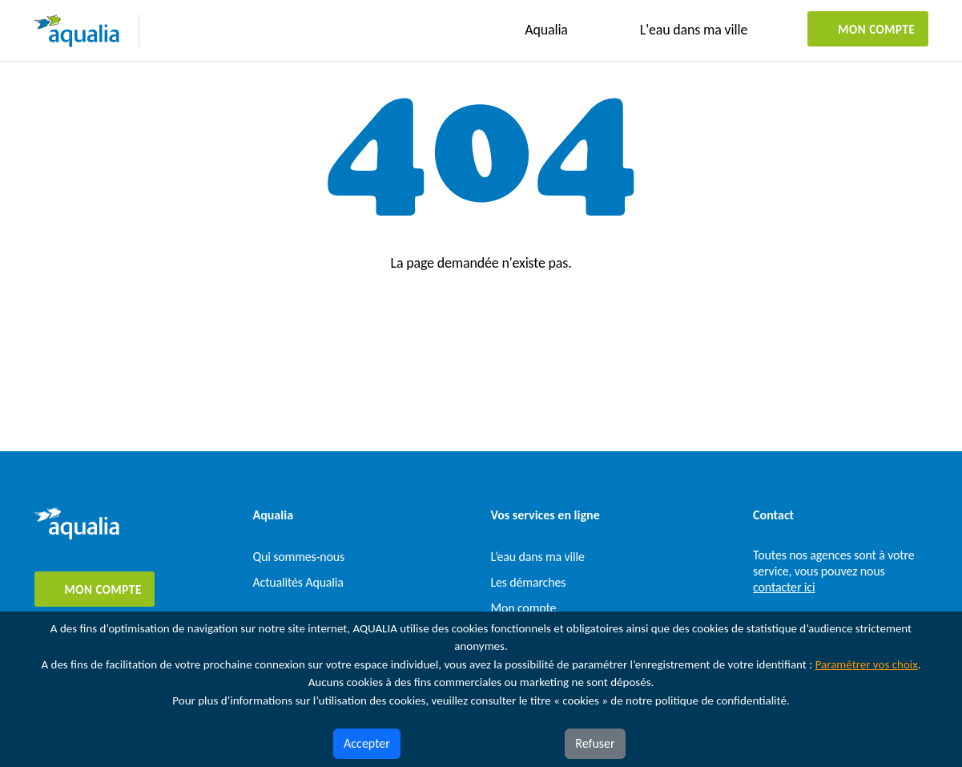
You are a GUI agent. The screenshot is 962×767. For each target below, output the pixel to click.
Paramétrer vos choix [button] (866, 664)
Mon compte (876, 29)
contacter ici (784, 587)
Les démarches (528, 582)
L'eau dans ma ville (693, 29)
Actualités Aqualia (298, 582)
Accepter (367, 743)
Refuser (594, 743)
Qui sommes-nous (299, 556)
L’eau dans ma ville (538, 556)
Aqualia (546, 29)
